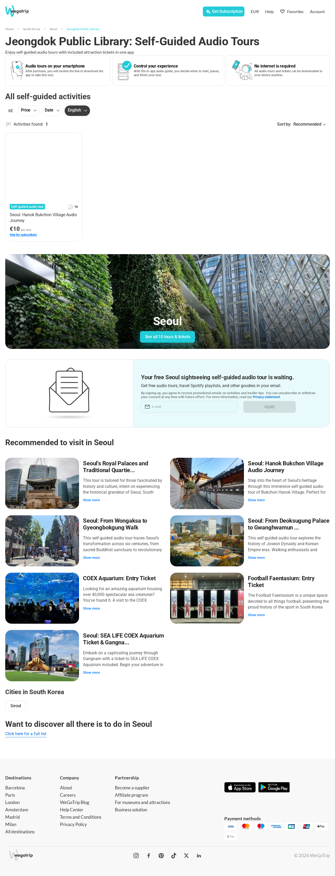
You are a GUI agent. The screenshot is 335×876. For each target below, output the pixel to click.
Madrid (12, 815)
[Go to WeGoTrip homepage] (22, 11)
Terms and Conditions (80, 815)
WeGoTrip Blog (74, 801)
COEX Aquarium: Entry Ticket (119, 577)
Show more (91, 500)
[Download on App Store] (240, 786)
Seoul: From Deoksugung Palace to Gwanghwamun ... (289, 523)
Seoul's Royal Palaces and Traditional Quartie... (115, 466)
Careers (68, 793)
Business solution (131, 808)
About (66, 786)
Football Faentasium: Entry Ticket (281, 580)
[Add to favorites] (75, 138)
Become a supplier (132, 786)
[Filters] (10, 110)
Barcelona (15, 786)
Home (9, 29)
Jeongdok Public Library (82, 29)
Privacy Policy (73, 822)
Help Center (71, 808)
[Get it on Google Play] (274, 786)
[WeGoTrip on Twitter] (186, 854)
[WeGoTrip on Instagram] (136, 854)
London (12, 801)
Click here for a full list (25, 732)
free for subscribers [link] (23, 235)
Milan (10, 822)
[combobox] (96, 12)
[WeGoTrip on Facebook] (148, 854)
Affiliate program (131, 793)
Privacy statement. (269, 397)
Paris (10, 793)
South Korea (31, 29)
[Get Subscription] (224, 11)
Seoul (53, 29)
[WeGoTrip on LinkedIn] (199, 854)
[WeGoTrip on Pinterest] (161, 854)
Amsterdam (16, 808)
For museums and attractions (142, 801)
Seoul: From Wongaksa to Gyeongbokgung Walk (115, 523)
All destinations (20, 830)
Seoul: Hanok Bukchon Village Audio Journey (286, 466)
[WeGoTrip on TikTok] (174, 854)
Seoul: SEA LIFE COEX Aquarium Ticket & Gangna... (123, 637)
